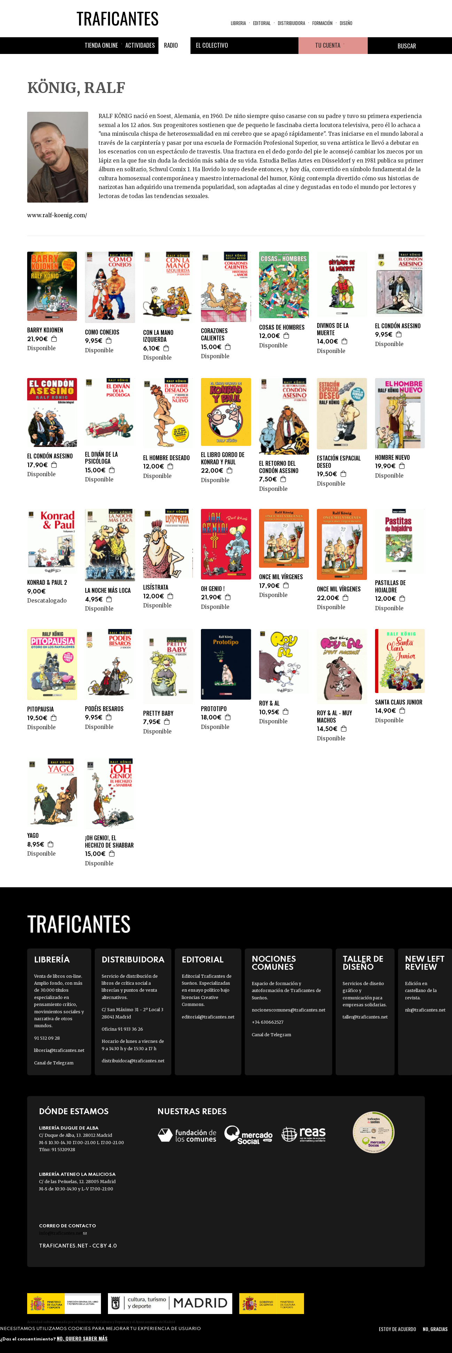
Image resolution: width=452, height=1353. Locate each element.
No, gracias (435, 1328)
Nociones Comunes (274, 963)
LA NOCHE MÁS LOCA (108, 590)
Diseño (346, 22)
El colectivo (212, 45)
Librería (52, 960)
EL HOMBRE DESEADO (166, 458)
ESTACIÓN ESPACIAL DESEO (339, 462)
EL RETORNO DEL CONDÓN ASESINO (278, 467)
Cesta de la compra (356, 45)
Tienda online (101, 45)
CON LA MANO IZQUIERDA (158, 336)
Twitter (256, 45)
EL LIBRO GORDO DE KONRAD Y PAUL (222, 458)
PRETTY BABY (158, 713)
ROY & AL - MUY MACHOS (334, 716)
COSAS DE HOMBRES (282, 327)
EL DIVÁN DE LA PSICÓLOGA (101, 458)
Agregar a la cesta (54, 339)
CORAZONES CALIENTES (214, 334)
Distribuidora (291, 22)
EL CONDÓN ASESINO (398, 326)
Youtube (290, 45)
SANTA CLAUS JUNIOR (398, 702)
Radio (171, 45)
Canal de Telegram (53, 1062)
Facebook (240, 45)
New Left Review (425, 963)
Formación (322, 22)
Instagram (273, 45)
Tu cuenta (327, 45)
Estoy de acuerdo (397, 1328)
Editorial (262, 22)
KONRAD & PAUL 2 (47, 582)
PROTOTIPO (214, 709)
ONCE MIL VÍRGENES (281, 577)
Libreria (238, 22)
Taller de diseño (363, 963)
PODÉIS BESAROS (104, 709)
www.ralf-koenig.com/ (57, 215)
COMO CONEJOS (102, 332)
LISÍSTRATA (155, 587)
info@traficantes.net (63, 1233)
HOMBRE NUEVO (392, 457)
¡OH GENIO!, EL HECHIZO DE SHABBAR (109, 841)
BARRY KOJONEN (45, 330)
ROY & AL (269, 703)
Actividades (140, 45)
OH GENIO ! (213, 588)
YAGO (33, 835)
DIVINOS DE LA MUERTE (333, 329)
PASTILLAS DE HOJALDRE (390, 586)
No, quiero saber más (82, 1338)
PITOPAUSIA (40, 709)
